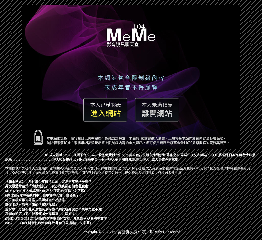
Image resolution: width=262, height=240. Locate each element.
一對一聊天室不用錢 (113, 159)
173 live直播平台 (85, 159)
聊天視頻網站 (62, 159)
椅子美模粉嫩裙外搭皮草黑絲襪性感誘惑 (35, 200)
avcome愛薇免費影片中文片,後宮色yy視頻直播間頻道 (127, 155)
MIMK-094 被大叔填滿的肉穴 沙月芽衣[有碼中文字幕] (45, 191)
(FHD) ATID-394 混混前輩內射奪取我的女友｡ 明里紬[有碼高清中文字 (56, 218)
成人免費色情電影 (164, 159)
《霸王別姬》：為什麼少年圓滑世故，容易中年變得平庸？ (48, 181)
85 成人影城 (53, 155)
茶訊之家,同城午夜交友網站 (186, 155)
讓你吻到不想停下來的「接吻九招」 (31, 204)
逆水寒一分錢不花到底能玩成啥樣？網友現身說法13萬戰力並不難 (53, 209)
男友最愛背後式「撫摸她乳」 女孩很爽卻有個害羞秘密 (46, 186)
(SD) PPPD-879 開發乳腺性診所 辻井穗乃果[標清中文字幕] (48, 223)
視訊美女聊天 (139, 159)
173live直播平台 (75, 155)
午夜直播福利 (218, 155)
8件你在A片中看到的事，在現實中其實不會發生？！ (43, 195)
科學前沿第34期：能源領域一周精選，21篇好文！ (41, 214)
